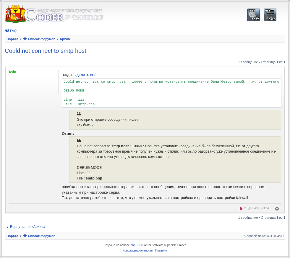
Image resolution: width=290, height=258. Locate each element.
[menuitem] (11, 30)
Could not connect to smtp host (45, 51)
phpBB (135, 245)
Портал (12, 39)
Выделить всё (83, 75)
